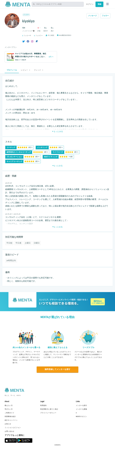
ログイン (90, 4)
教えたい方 (9, 405)
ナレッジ (38, 70)
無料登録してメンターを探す (57, 369)
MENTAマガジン (81, 416)
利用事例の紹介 (10, 416)
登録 (99, 4)
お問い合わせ (9, 431)
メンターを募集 (81, 409)
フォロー (105, 16)
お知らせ (8, 424)
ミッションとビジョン (13, 427)
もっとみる (57, 131)
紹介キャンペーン (11, 420)
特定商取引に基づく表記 (49, 409)
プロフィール (12, 70)
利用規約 (43, 405)
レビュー (25, 70)
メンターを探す (81, 405)
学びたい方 (9, 409)
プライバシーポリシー (48, 413)
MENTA (58, 445)
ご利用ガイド (9, 413)
